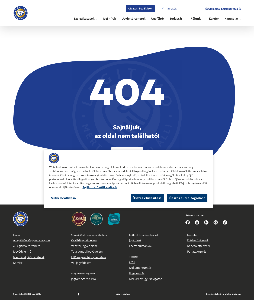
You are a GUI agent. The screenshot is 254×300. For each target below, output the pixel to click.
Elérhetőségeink (197, 240)
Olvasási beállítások (140, 8)
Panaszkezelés (196, 251)
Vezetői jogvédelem (84, 246)
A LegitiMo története (26, 246)
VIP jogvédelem (81, 263)
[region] (128, 179)
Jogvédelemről (22, 251)
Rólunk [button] (196, 19)
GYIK (132, 262)
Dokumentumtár (140, 268)
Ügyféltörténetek (134, 19)
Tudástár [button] (176, 19)
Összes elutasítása (147, 198)
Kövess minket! (195, 215)
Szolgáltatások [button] (84, 19)
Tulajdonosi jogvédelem (87, 251)
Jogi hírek (109, 19)
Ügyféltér (157, 19)
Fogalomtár (136, 273)
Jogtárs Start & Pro (83, 279)
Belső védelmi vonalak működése (223, 293)
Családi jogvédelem (84, 240)
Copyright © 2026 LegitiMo (27, 293)
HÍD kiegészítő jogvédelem (88, 257)
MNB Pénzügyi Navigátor (145, 279)
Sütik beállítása (63, 198)
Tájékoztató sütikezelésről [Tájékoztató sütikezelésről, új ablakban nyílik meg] (100, 187)
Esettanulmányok (140, 246)
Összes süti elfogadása (187, 198)
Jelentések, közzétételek (28, 257)
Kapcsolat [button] (231, 19)
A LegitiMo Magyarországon (31, 240)
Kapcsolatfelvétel (198, 246)
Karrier (214, 19)
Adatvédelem (123, 293)
